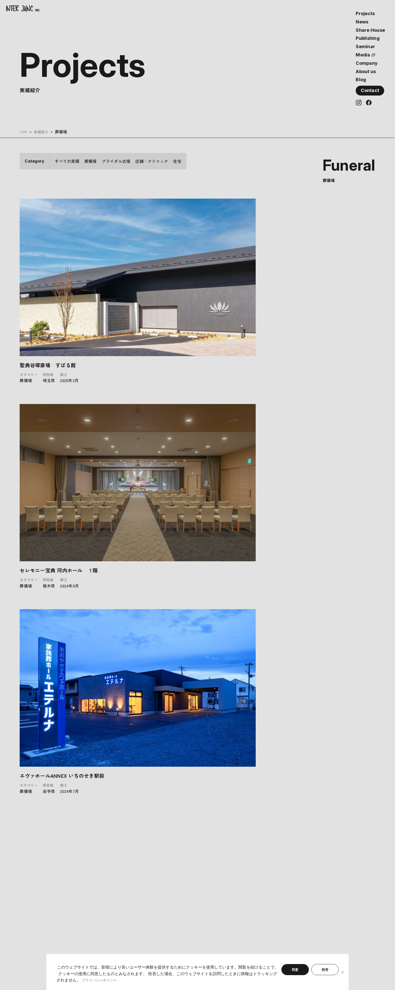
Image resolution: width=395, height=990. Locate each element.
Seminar (365, 46)
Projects (365, 13)
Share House (370, 30)
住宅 (177, 161)
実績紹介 (43, 132)
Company (367, 63)
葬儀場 (90, 161)
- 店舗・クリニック (36, 896)
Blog (361, 79)
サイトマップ (203, 896)
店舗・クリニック (151, 161)
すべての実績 (67, 161)
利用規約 (200, 882)
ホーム (25, 867)
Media (363, 54)
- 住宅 (25, 904)
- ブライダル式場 (34, 889)
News (362, 21)
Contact (370, 90)
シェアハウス (117, 874)
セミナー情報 (117, 889)
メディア (113, 896)
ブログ (112, 904)
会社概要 (200, 874)
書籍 (110, 882)
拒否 (325, 970)
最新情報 (113, 867)
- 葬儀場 (27, 882)
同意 (295, 970)
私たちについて (205, 867)
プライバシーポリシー (211, 889)
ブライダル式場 (116, 161)
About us (366, 71)
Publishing (368, 38)
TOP (24, 132)
